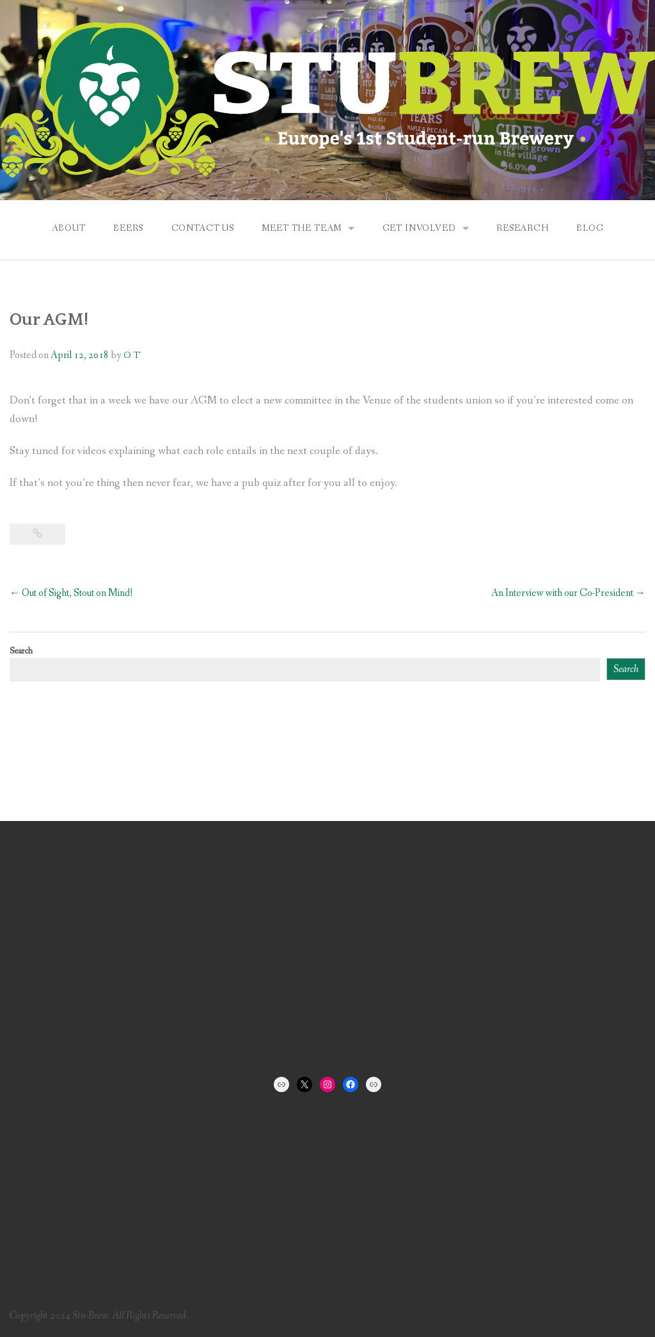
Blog (589, 228)
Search (21, 651)
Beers (128, 228)
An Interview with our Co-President (568, 593)
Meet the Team (302, 228)
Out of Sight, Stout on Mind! (71, 593)
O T (131, 355)
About (69, 228)
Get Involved (419, 228)
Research (522, 228)
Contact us (202, 228)
